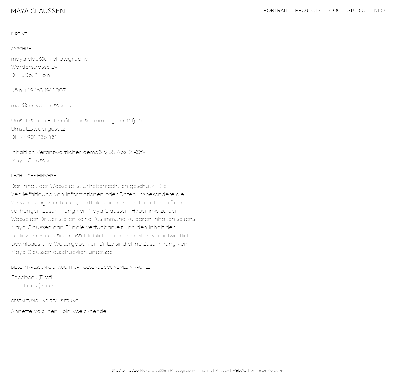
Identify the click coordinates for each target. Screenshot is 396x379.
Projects (307, 11)
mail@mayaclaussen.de (42, 106)
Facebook (24, 278)
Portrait (275, 11)
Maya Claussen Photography (167, 371)
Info (379, 11)
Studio (356, 11)
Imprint (205, 371)
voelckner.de (89, 311)
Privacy (222, 371)
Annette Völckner (34, 311)
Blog (334, 11)
